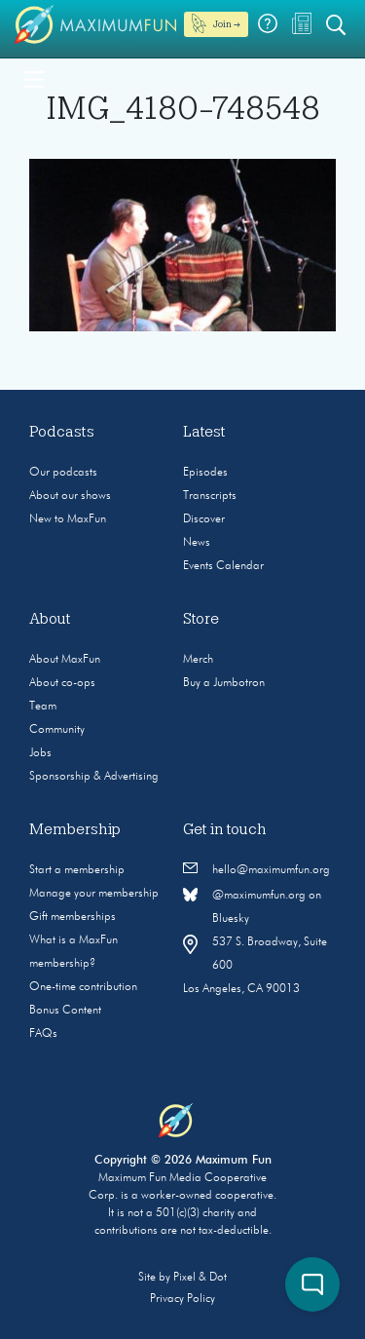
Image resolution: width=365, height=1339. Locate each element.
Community (57, 730)
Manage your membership (94, 893)
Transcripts (210, 496)
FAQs (43, 1034)
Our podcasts (63, 472)
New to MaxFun (67, 519)
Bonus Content (65, 1010)
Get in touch (225, 829)
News (196, 543)
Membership (75, 829)
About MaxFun (64, 660)
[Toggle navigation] (34, 78)
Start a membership (77, 870)
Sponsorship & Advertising (94, 777)
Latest (204, 431)
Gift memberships (72, 917)
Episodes (205, 472)
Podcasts (61, 431)
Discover (204, 519)
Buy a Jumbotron (224, 683)
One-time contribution (83, 987)
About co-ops (62, 683)
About (50, 619)
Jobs (40, 753)
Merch (198, 660)
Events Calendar (223, 566)
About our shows (70, 496)
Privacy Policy (182, 1299)
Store (201, 619)
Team (42, 706)
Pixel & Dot (200, 1277)
